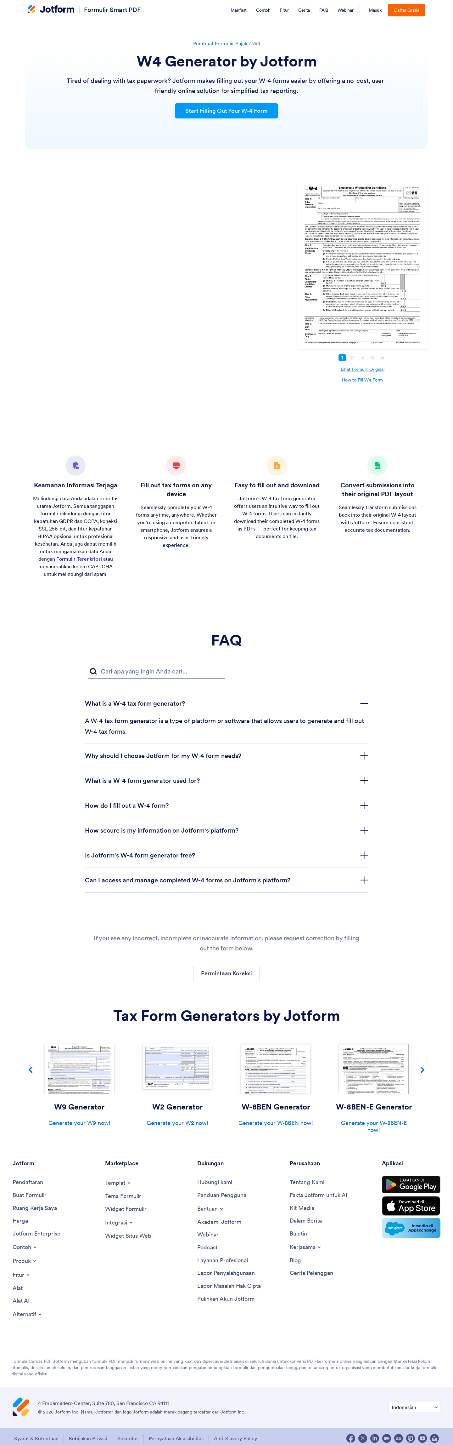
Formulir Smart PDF (112, 9)
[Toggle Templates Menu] (118, 1183)
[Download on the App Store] (411, 1206)
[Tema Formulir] (123, 1196)
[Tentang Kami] (307, 1182)
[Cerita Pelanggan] (311, 1273)
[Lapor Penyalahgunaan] (226, 1273)
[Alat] (18, 1288)
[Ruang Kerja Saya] (35, 1208)
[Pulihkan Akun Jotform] (225, 1299)
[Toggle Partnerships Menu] (306, 1247)
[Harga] (20, 1220)
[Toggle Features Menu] (22, 1275)
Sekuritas (127, 1438)
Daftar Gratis (406, 10)
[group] (79, 1083)
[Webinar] (208, 1234)
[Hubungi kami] (214, 1182)
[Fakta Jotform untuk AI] (318, 1195)
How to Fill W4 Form (362, 379)
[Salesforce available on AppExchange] (411, 1228)
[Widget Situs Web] (128, 1236)
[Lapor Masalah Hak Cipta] (229, 1286)
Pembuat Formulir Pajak (220, 43)
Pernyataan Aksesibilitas (176, 1438)
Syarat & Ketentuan (36, 1438)
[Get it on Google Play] (411, 1185)
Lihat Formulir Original (362, 369)
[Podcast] (207, 1247)
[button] (226, 973)
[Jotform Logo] (51, 9)
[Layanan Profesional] (222, 1260)
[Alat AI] (21, 1300)
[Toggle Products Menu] (25, 1261)
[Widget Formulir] (126, 1209)
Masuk (375, 10)
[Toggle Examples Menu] (25, 1247)
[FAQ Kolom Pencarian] (156, 672)
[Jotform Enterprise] (36, 1233)
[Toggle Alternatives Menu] (27, 1314)
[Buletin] (298, 1233)
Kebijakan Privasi (88, 1438)
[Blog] (295, 1260)
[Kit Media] (302, 1208)
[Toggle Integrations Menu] (119, 1223)
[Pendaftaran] (28, 1182)
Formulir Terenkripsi (79, 559)
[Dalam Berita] (306, 1220)
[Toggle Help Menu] (210, 1209)
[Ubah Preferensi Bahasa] (414, 1407)
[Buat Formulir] (30, 1195)
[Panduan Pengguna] (221, 1195)
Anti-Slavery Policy (235, 1438)
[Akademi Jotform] (219, 1222)
